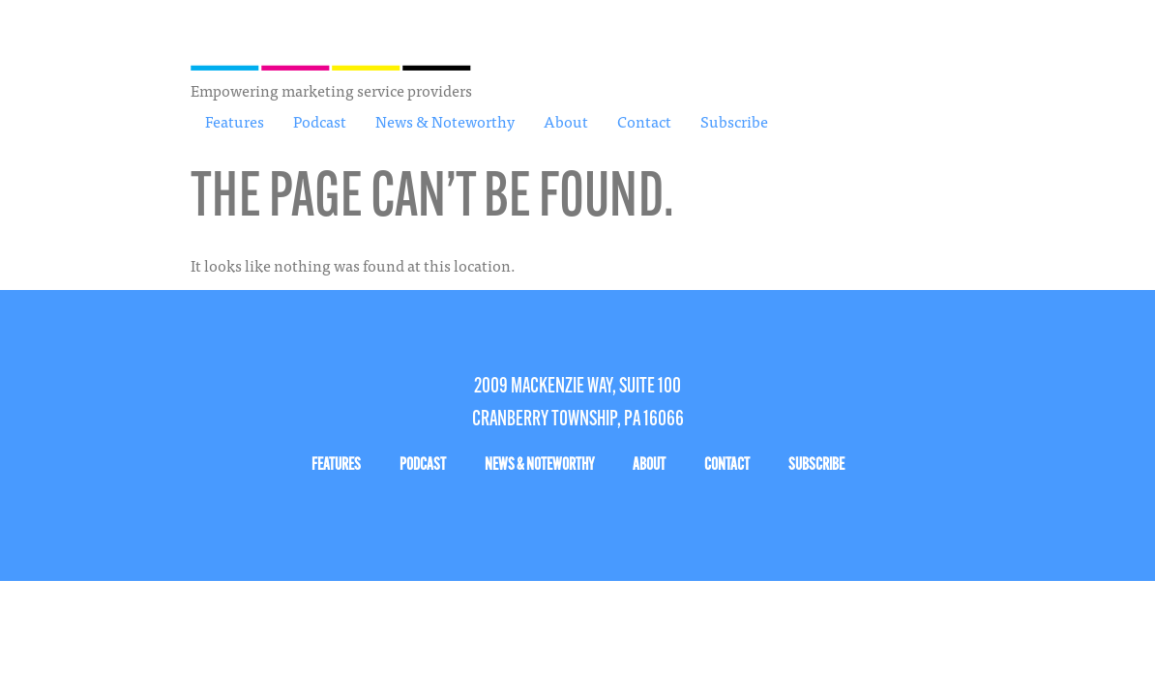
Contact (644, 120)
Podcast (319, 120)
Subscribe (734, 120)
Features (234, 120)
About (566, 120)
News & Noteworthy (445, 120)
